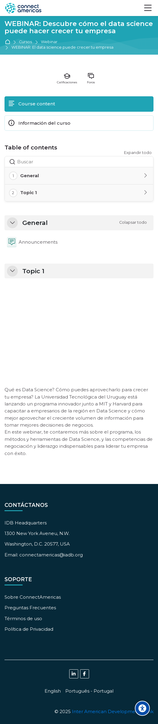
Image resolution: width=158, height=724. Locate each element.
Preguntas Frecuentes (30, 607)
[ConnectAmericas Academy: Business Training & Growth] (23, 8)
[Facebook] (84, 673)
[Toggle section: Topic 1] (145, 192)
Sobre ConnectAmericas (33, 597)
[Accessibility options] (142, 708)
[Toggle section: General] (145, 175)
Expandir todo (138, 152)
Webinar (49, 42)
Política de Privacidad (29, 629)
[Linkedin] (73, 673)
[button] (12, 222)
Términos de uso (23, 618)
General (35, 222)
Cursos (25, 42)
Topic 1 (33, 271)
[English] (53, 690)
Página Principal (9, 42)
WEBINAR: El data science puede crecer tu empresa (62, 48)
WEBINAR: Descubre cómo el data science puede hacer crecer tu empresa (79, 27)
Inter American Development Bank (112, 711)
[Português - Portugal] (89, 690)
